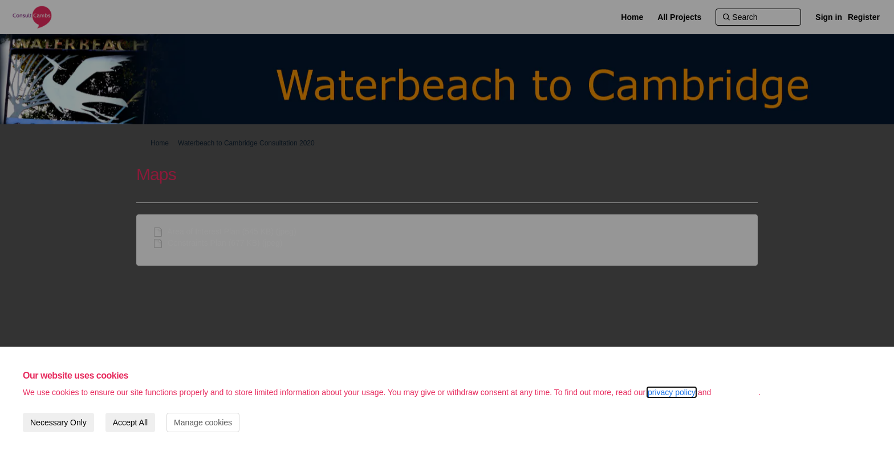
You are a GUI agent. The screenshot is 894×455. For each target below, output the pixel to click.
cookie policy (735, 392)
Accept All (130, 422)
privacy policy (672, 392)
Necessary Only (58, 422)
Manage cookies (203, 422)
